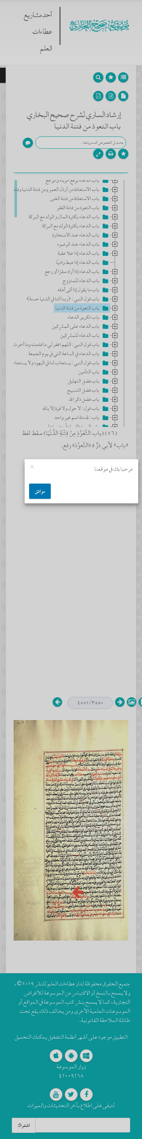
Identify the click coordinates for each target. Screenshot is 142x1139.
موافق (40, 491)
